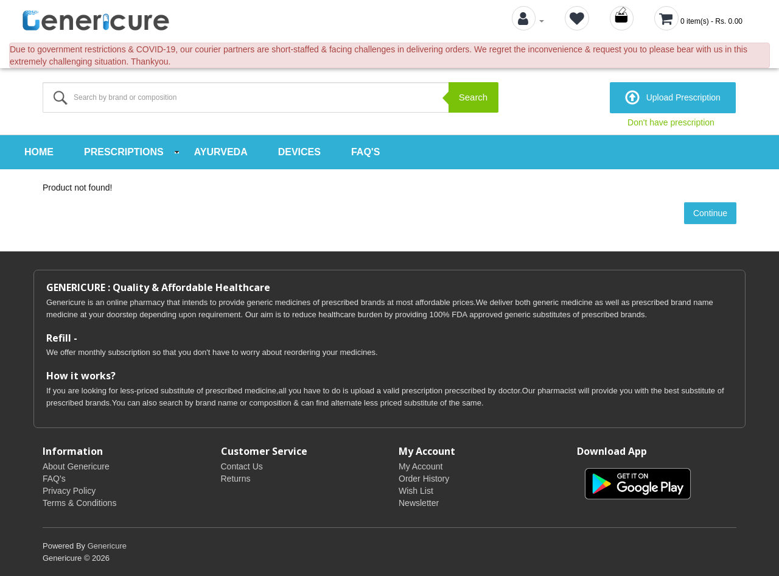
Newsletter (419, 502)
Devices (299, 152)
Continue (710, 213)
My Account (420, 466)
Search (473, 97)
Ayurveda (221, 152)
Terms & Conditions (79, 502)
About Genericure (76, 466)
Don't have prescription (670, 122)
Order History (424, 478)
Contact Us (242, 466)
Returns (236, 478)
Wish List (416, 490)
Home (39, 152)
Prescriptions (124, 152)
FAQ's (365, 152)
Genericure (107, 545)
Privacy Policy (69, 490)
